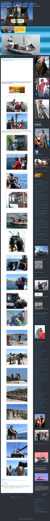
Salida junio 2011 (37, 385)
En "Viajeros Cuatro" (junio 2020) (40, 215)
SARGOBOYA (37, 505)
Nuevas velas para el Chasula (39, 219)
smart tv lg (9, 487)
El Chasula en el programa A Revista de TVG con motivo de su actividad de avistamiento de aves (42, 205)
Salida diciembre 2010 (38, 388)
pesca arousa (18, 480)
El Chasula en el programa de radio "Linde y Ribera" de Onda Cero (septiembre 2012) (41, 211)
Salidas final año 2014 (38, 348)
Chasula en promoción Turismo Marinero (41, 193)
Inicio (18, 494)
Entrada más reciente (5, 494)
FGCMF (36, 503)
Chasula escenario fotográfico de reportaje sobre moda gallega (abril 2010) (41, 195)
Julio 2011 (36, 383)
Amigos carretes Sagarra (38, 509)
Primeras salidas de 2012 (38, 376)
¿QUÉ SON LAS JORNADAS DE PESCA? (41, 315)
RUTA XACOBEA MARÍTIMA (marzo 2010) (41, 223)
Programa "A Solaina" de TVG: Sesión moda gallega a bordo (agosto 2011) (41, 221)
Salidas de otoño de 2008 (38, 403)
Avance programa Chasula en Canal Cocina (41, 182)
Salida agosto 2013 (38, 357)
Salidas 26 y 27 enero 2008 (39, 406)
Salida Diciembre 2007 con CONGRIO (40, 407)
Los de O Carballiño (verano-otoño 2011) (41, 380)
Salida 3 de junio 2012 (38, 371)
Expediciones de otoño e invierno (40, 361)
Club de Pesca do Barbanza (39, 508)
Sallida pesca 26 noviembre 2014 (40, 349)
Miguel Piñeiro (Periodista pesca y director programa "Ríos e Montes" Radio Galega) (41, 512)
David (5, 484)
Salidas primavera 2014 (38, 354)
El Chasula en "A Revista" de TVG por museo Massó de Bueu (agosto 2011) (41, 198)
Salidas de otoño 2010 (38, 391)
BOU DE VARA (37, 506)
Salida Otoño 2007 (37, 409)
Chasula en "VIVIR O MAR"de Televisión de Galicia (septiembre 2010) (41, 184)
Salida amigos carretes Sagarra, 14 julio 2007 (41, 410)
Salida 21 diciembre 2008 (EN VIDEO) (40, 401)
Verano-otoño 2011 (38, 382)
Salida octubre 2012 (38, 364)
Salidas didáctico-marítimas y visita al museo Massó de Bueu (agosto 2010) (41, 234)
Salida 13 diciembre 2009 (38, 396)
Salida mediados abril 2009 (39, 397)
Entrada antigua (29, 494)
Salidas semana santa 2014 (39, 352)
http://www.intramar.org (38, 470)
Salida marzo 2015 (37, 346)
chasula (6, 480)
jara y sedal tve (13, 480)
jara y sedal (9, 480)
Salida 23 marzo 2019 (38, 343)
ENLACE (13, 83)
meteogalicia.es (44, 485)
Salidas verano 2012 (38, 367)
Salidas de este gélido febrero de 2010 (40, 394)
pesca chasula (23, 480)
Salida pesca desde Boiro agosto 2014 (40, 351)
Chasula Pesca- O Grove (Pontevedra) (19, 4)
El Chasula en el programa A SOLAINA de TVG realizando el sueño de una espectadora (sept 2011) (42, 208)
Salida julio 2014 (37, 229)
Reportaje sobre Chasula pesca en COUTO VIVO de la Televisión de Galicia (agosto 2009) (42, 227)
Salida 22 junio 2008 (38, 404)
